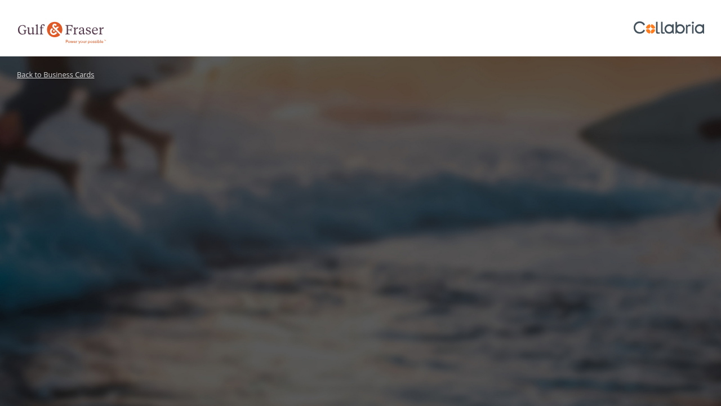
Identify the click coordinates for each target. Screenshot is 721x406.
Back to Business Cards (55, 74)
